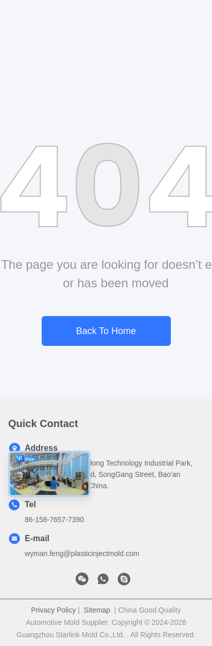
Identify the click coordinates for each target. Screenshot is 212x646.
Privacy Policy (53, 610)
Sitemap (97, 610)
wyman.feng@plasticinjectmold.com (82, 553)
